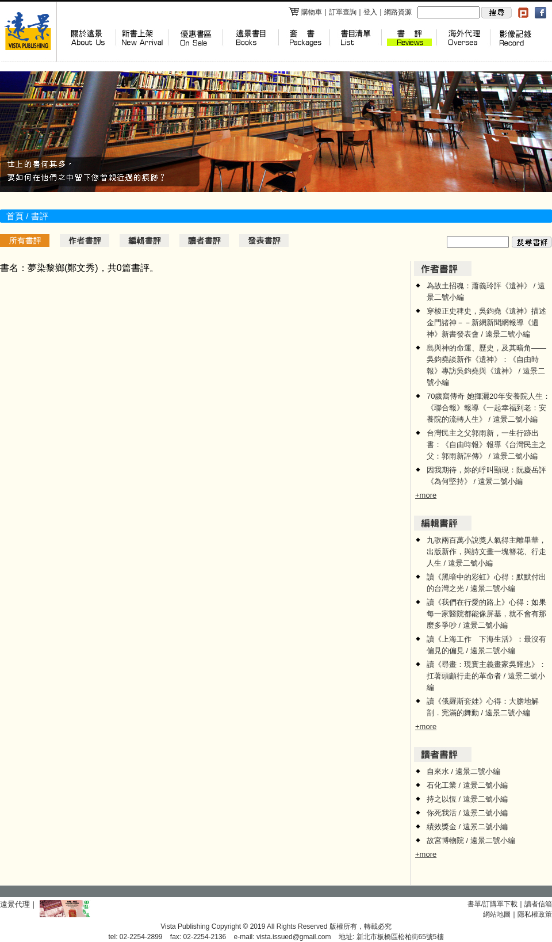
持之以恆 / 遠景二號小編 (467, 799)
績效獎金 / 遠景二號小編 (467, 826)
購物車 (305, 12)
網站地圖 (497, 914)
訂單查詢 (342, 12)
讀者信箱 (538, 904)
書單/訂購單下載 (492, 904)
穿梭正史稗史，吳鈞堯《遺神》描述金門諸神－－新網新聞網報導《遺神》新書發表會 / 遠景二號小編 (486, 322)
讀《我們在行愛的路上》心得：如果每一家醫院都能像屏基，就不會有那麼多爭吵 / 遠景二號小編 (486, 614)
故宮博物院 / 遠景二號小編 (471, 840)
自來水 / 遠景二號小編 (463, 771)
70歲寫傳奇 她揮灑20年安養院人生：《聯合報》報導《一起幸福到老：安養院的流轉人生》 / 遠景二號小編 (488, 408)
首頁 (15, 216)
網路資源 (398, 12)
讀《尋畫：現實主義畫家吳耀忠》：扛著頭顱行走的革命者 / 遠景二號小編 (486, 676)
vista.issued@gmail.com (293, 937)
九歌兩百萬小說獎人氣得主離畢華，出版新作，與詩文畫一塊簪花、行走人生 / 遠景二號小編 (486, 551)
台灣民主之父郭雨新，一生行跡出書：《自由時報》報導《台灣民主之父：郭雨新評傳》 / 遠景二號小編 (486, 444)
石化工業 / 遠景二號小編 (467, 785)
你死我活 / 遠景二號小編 (467, 812)
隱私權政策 (535, 914)
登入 (370, 12)
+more (425, 495)
